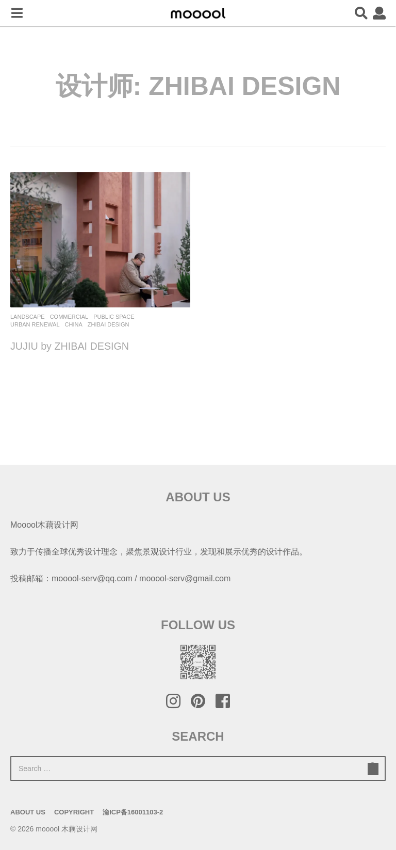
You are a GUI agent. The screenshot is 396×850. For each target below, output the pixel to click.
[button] (16, 13)
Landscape (27, 317)
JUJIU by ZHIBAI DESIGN (70, 346)
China (73, 324)
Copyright (74, 812)
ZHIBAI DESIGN (108, 324)
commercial (69, 317)
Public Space (113, 317)
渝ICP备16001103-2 (133, 812)
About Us (27, 812)
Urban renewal (35, 324)
